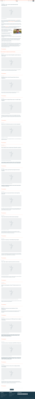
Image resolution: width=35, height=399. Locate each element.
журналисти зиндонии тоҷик (11, 21)
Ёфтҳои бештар (11, 389)
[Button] (3, 49)
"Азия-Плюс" (6, 26)
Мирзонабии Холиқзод (3, 283)
